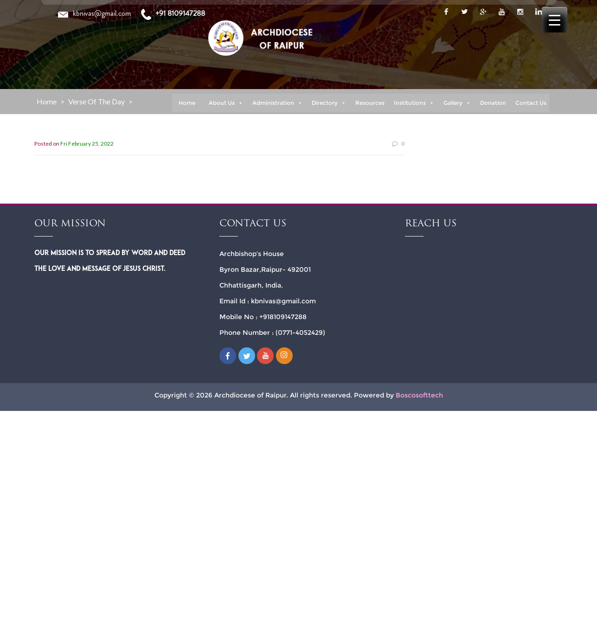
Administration (277, 103)
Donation (493, 102)
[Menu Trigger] (554, 19)
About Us (226, 103)
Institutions (414, 103)
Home (187, 102)
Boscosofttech (419, 395)
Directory (329, 103)
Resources (370, 102)
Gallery (457, 103)
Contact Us (530, 102)
